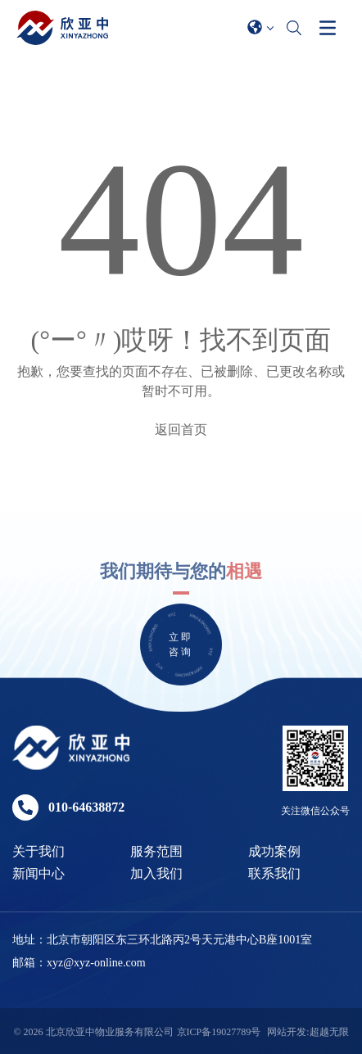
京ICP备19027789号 (219, 1032)
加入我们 (156, 873)
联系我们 (274, 873)
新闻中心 (38, 873)
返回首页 (181, 430)
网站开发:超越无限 (307, 1032)
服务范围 (156, 851)
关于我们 (38, 851)
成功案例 (274, 851)
